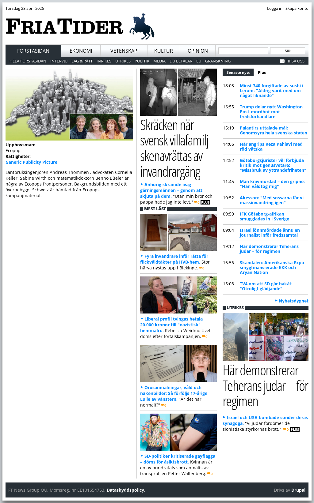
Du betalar (181, 61)
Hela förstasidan (28, 61)
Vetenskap (123, 50)
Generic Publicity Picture (31, 162)
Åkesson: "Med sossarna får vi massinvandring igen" (272, 200)
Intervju (58, 61)
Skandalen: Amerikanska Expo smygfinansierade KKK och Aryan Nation (272, 267)
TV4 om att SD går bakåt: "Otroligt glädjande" (266, 286)
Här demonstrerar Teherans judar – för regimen (269, 248)
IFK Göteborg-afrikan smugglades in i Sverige (264, 216)
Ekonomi (81, 50)
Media (159, 61)
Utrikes (123, 61)
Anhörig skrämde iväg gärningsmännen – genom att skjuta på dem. (171, 190)
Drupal (298, 490)
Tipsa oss (295, 61)
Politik (142, 61)
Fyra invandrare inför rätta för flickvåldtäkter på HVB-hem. (174, 259)
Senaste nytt (240, 72)
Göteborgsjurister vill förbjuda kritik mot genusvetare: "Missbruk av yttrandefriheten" (273, 165)
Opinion (198, 50)
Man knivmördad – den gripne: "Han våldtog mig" (272, 183)
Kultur (163, 50)
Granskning (218, 61)
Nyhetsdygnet (293, 301)
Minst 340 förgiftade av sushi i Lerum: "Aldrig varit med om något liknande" (271, 90)
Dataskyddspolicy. (126, 490)
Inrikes (104, 61)
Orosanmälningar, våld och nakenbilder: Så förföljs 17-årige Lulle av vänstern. (173, 393)
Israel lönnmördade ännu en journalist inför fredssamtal (270, 232)
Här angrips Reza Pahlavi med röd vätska (271, 146)
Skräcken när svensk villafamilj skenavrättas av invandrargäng (174, 147)
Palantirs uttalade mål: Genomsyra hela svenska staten (273, 130)
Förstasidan (33, 50)
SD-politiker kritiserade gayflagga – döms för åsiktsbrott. (177, 459)
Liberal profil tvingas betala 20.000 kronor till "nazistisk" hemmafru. (171, 324)
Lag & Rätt (82, 61)
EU (198, 61)
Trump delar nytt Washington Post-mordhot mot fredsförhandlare (271, 111)
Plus (262, 72)
